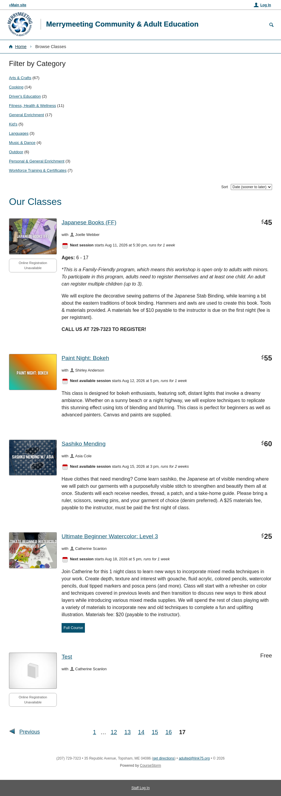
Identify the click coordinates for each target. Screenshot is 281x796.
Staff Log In (140, 788)
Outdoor (16, 152)
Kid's (13, 124)
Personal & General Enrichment (36, 161)
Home (20, 46)
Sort (224, 187)
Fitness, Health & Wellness (32, 105)
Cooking (16, 87)
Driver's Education (25, 96)
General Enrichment (26, 115)
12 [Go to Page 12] (114, 732)
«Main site (17, 5)
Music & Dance (22, 142)
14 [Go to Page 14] (141, 732)
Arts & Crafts (20, 78)
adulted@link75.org (194, 758)
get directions (163, 758)
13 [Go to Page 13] (127, 732)
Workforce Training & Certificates (38, 170)
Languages (18, 133)
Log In (265, 5)
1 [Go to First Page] (94, 732)
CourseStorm (150, 765)
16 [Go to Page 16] (168, 732)
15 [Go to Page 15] (155, 732)
